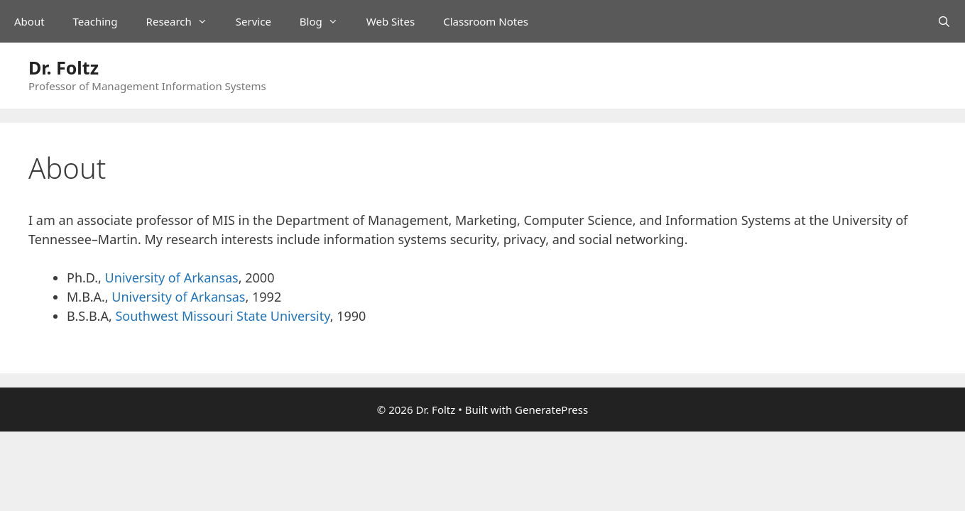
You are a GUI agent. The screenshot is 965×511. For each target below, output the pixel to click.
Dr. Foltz (63, 67)
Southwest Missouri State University (222, 315)
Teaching (95, 21)
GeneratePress (551, 409)
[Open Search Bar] (944, 21)
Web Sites (390, 21)
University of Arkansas (172, 277)
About (29, 21)
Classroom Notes (485, 21)
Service (253, 21)
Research (184, 21)
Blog (326, 21)
